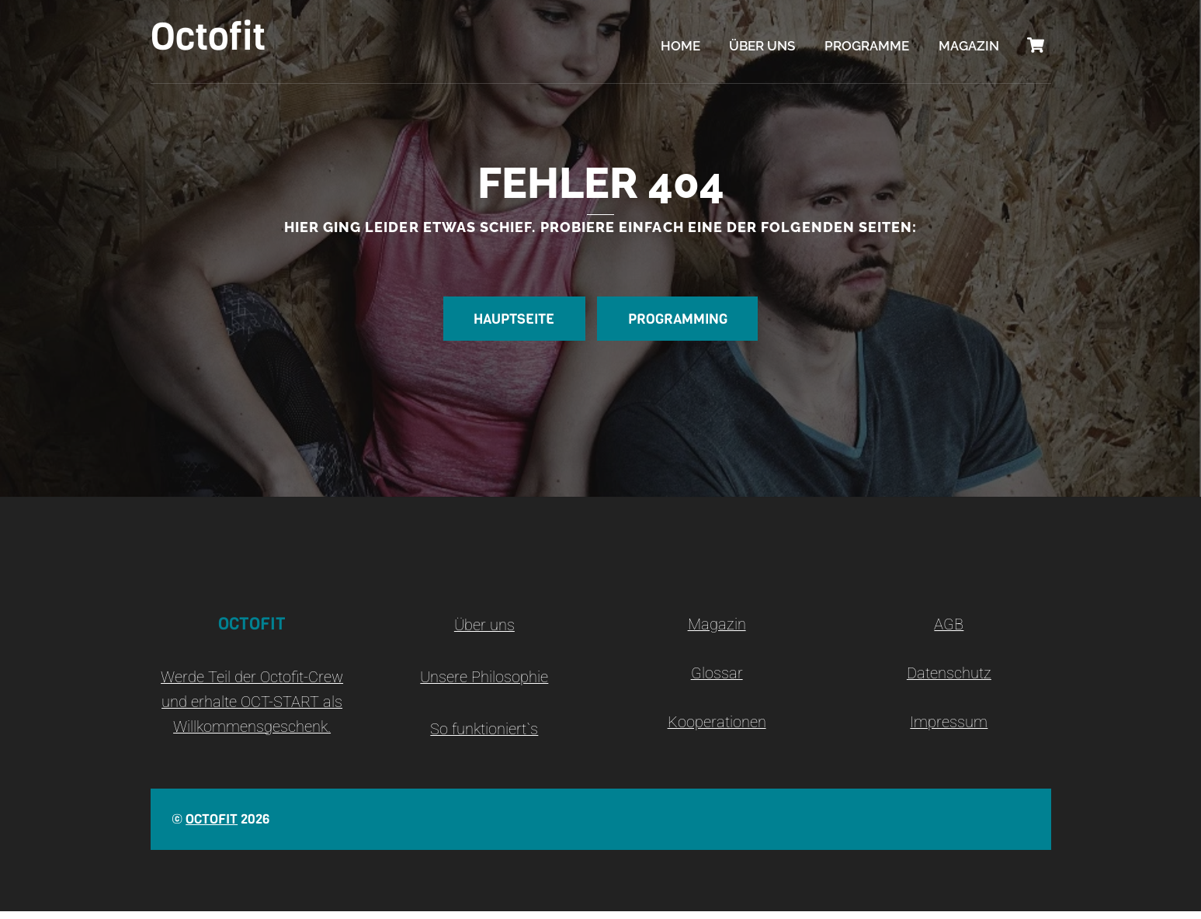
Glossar (717, 681)
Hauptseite (508, 326)
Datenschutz (949, 681)
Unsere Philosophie (484, 685)
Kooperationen (717, 730)
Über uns (762, 46)
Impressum (949, 730)
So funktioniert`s (484, 737)
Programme (866, 46)
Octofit (212, 826)
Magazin (969, 46)
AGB (948, 632)
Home (680, 46)
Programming (682, 326)
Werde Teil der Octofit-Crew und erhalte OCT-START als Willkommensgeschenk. (252, 709)
